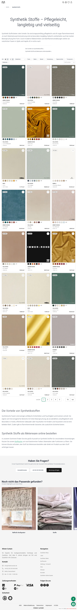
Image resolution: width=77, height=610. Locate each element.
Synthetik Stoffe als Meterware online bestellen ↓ (38, 51)
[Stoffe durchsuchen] (68, 62)
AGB (20, 605)
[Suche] (63, 2)
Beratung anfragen (54, 470)
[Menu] (74, 2)
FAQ (41, 567)
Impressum (49, 605)
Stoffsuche (18, 441)
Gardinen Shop (44, 552)
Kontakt (42, 572)
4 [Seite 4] (55, 399)
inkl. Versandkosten (71, 608)
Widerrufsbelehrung (29, 605)
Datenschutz (40, 605)
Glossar (42, 569)
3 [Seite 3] (51, 399)
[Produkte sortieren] (20, 59)
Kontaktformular (22, 470)
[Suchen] (73, 62)
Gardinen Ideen (44, 558)
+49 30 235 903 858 (37, 470)
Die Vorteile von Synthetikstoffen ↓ (34, 48)
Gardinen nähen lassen (46, 575)
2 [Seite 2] (47, 399)
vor (73, 399)
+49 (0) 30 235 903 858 (11, 568)
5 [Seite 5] (59, 399)
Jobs (41, 555)
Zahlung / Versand (45, 564)
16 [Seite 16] (68, 399)
